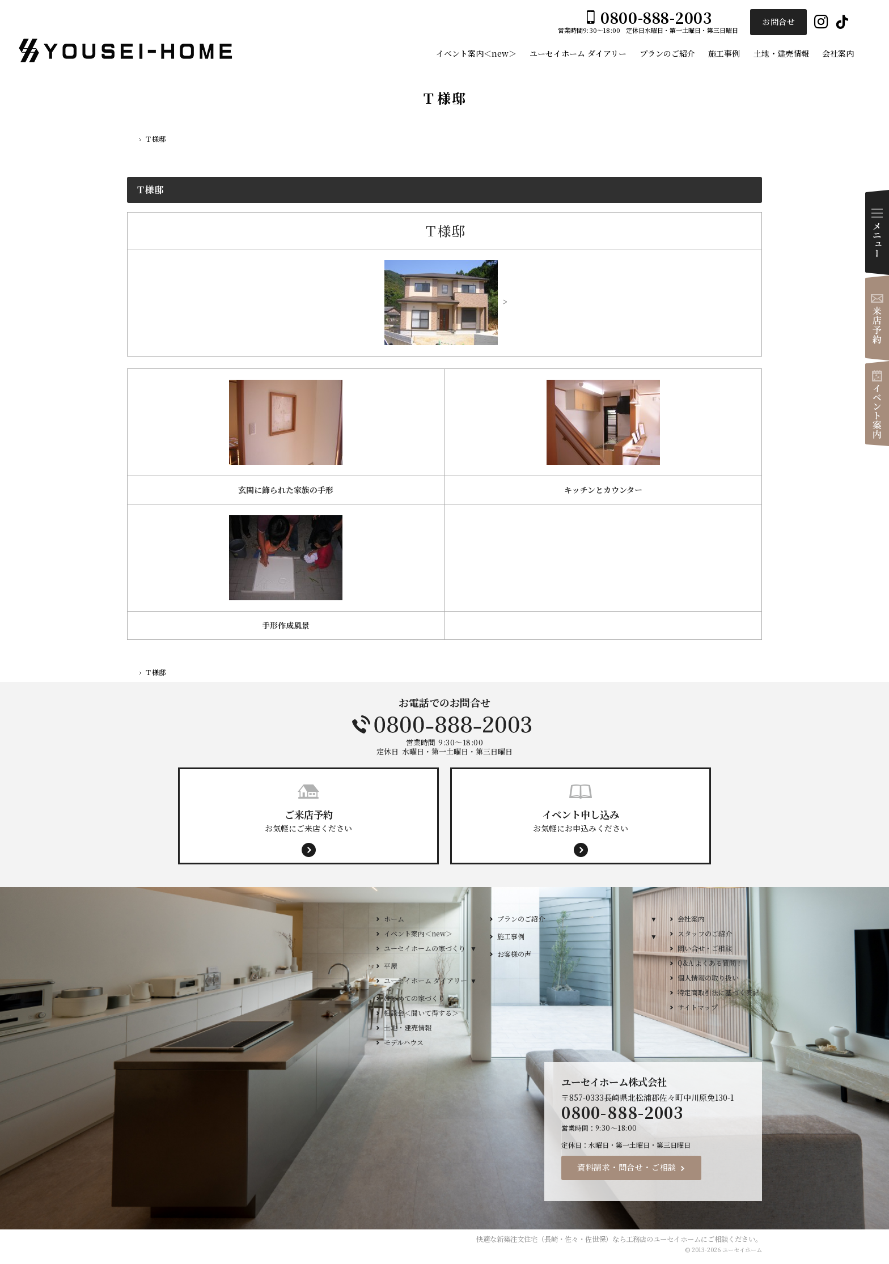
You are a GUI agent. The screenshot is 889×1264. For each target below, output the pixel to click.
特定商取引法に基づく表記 (718, 992)
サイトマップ (698, 1007)
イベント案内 (877, 403)
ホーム (394, 918)
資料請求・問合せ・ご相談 (626, 1167)
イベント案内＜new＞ (418, 933)
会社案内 (691, 918)
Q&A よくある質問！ (710, 963)
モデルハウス (404, 1042)
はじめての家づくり (414, 998)
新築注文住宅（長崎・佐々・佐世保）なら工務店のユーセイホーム (599, 1239)
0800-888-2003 (444, 724)
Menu (877, 232)
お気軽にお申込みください (581, 820)
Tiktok (842, 22)
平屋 (390, 965)
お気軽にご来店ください (308, 820)
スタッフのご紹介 (705, 933)
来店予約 (877, 317)
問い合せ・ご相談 (705, 948)
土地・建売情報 (407, 1027)
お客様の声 (514, 953)
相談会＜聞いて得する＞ (421, 1012)
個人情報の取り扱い (708, 977)
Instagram (821, 22)
